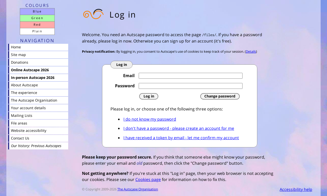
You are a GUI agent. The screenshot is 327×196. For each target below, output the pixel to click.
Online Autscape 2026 (30, 69)
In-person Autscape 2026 (32, 77)
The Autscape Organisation (137, 189)
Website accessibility (28, 130)
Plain (37, 31)
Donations (19, 62)
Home (16, 47)
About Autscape (24, 84)
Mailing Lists (21, 115)
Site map (18, 54)
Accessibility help (296, 189)
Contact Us (20, 138)
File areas (19, 123)
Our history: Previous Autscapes (36, 145)
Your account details (28, 107)
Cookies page (148, 179)
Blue (37, 11)
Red (37, 24)
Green (37, 18)
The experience (24, 92)
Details (251, 51)
